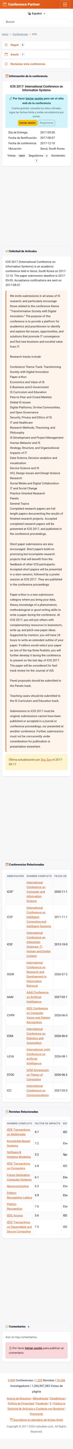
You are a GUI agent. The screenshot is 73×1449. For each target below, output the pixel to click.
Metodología (40, 1398)
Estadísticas (57, 1398)
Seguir (15, 45)
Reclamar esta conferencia (25, 64)
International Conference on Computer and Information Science (36, 892)
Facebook (42, 1403)
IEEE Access (15, 1215)
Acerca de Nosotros (19, 1398)
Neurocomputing (18, 1186)
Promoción (36, 1413)
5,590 (11, 1380)
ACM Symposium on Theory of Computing (38, 1074)
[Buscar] (36, 22)
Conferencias (20, 34)
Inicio (5, 34)
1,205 (38, 1380)
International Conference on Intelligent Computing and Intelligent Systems (39, 917)
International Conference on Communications (38, 1090)
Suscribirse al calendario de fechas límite (36, 1419)
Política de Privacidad (21, 1403)
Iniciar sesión (34, 98)
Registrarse (46, 122)
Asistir (15, 54)
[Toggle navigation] (65, 4)
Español (35, 14)
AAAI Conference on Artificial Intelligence (38, 997)
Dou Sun (46, 759)
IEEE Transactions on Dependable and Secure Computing (19, 1227)
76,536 (60, 1380)
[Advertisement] (36, 207)
